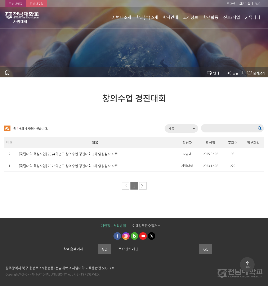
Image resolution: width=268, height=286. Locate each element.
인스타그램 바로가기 (126, 236)
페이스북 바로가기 (117, 236)
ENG (257, 3)
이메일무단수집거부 (146, 225)
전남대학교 (16, 3)
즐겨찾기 (259, 73)
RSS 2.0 (7, 128)
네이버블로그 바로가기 (134, 236)
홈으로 (7, 72)
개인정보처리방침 (113, 225)
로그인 (231, 3)
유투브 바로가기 (143, 236)
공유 (235, 73)
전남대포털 (37, 3)
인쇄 (216, 73)
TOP (247, 267)
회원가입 (244, 3)
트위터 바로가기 (151, 236)
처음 (125, 186)
